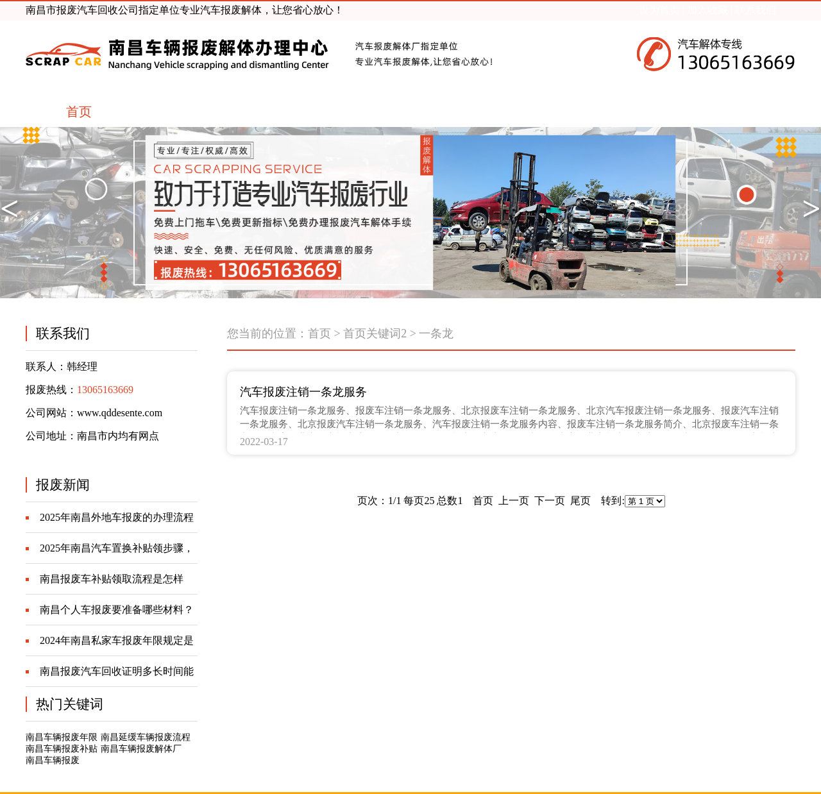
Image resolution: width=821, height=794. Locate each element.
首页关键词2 (375, 333)
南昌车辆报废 (53, 760)
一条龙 (436, 333)
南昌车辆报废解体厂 (141, 749)
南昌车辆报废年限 (61, 737)
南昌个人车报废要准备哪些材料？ (117, 609)
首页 (319, 333)
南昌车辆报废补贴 (61, 749)
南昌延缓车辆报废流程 (145, 737)
